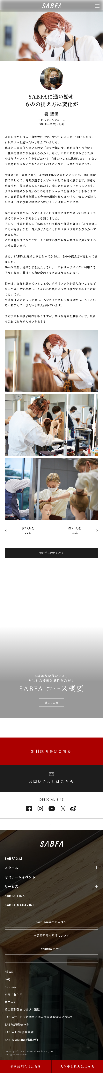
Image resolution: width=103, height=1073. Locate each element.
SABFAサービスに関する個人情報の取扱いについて (39, 1017)
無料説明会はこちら (51, 751)
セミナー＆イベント (20, 877)
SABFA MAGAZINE (20, 905)
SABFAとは (14, 858)
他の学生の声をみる (51, 552)
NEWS (9, 971)
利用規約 (10, 1002)
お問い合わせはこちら (51, 778)
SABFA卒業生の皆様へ (51, 922)
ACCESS (10, 987)
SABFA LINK (15, 895)
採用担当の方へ (51, 949)
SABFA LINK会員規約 (19, 1032)
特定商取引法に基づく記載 (22, 1009)
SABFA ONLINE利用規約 (21, 1040)
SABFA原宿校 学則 (17, 1024)
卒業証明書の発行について (51, 935)
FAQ (7, 979)
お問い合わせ (13, 994)
